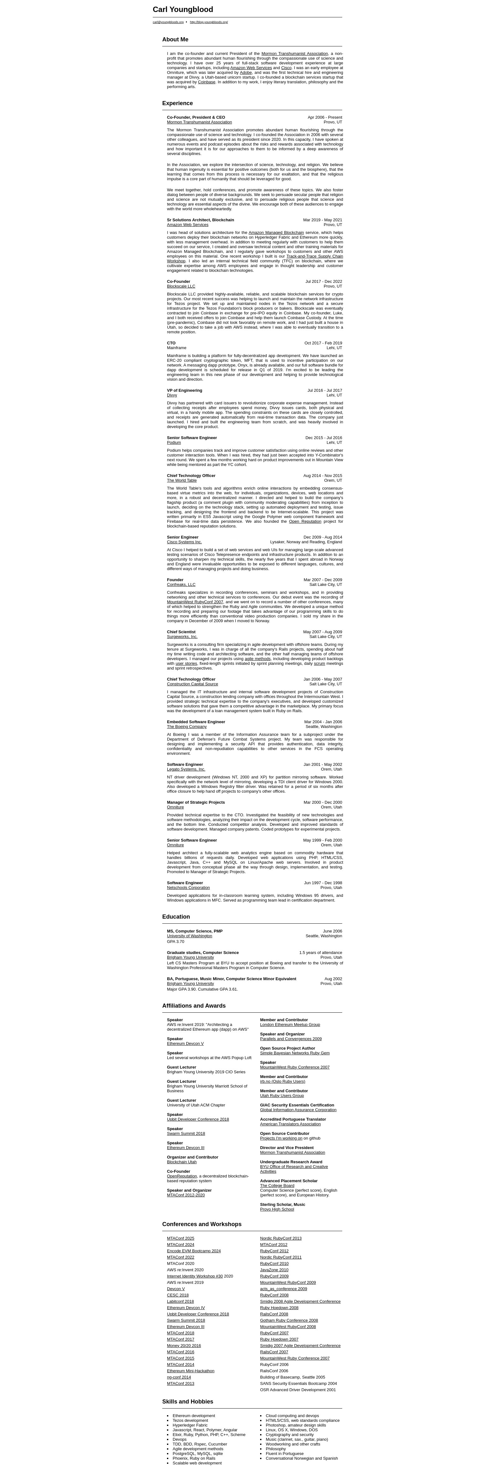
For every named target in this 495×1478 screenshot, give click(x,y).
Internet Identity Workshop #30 (195, 1276)
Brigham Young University (190, 957)
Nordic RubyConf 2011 (281, 1257)
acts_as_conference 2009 (283, 1288)
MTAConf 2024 (180, 1244)
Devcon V (176, 1288)
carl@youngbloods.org (168, 22)
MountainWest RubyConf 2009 (288, 1282)
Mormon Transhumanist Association (294, 53)
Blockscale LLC (181, 286)
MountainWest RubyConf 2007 (195, 601)
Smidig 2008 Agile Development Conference (300, 1301)
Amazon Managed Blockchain (276, 232)
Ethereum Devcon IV (186, 1307)
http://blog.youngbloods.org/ (209, 22)
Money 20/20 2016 (184, 1345)
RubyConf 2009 (274, 1276)
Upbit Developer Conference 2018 (198, 1119)
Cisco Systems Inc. (184, 541)
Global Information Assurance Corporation (298, 1109)
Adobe (246, 72)
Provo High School (277, 1209)
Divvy (172, 395)
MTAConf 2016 (180, 1352)
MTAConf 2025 (180, 1238)
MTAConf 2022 (180, 1257)
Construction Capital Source (192, 684)
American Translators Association (290, 1124)
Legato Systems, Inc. (186, 769)
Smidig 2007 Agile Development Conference (300, 1345)
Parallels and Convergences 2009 (291, 1038)
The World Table (182, 480)
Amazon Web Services (251, 67)
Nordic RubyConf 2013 (281, 1238)
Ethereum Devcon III (186, 1147)
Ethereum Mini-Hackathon (190, 1370)
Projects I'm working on (281, 1138)
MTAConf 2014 (180, 1364)
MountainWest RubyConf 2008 (288, 1326)
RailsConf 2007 (274, 1352)
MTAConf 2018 (180, 1333)
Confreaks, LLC (181, 584)
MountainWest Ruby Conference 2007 (295, 1067)
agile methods (258, 658)
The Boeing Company (187, 726)
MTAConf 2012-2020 (186, 1195)
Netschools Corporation (188, 887)
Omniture (175, 807)
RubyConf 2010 (274, 1263)
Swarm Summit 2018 (186, 1133)
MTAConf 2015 (180, 1358)
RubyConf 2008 (274, 1295)
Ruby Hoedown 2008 (279, 1307)
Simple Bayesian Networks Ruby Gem (295, 1053)
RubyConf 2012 (274, 1251)
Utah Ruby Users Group (282, 1095)
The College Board (277, 1185)
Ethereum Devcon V (185, 1043)
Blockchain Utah (182, 1161)
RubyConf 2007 (274, 1333)
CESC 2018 (178, 1295)
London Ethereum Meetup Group (290, 1024)
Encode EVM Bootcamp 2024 (194, 1251)
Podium (174, 442)
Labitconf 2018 (180, 1301)
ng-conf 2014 (179, 1377)
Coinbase (206, 82)
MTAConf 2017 (180, 1339)
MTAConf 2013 (180, 1383)
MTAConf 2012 (273, 1244)
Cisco (286, 67)
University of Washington (189, 935)
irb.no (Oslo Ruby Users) (282, 1081)
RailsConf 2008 (274, 1314)
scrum (319, 663)
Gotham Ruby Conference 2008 (289, 1320)
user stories (186, 663)
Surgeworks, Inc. (182, 636)
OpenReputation (182, 1176)
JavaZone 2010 (274, 1269)
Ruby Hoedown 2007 (279, 1339)
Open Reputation (305, 521)
